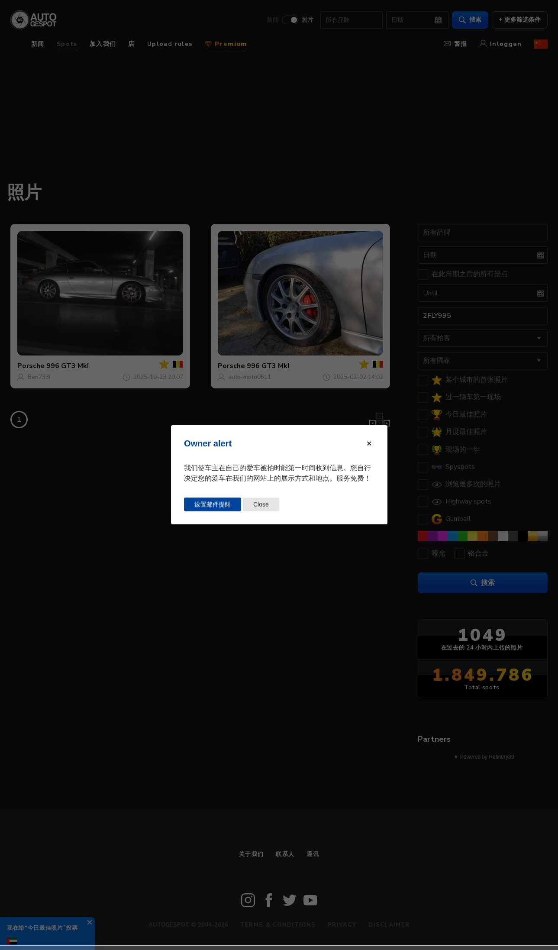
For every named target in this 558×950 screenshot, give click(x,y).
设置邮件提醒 (212, 504)
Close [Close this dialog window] (261, 504)
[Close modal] (369, 443)
